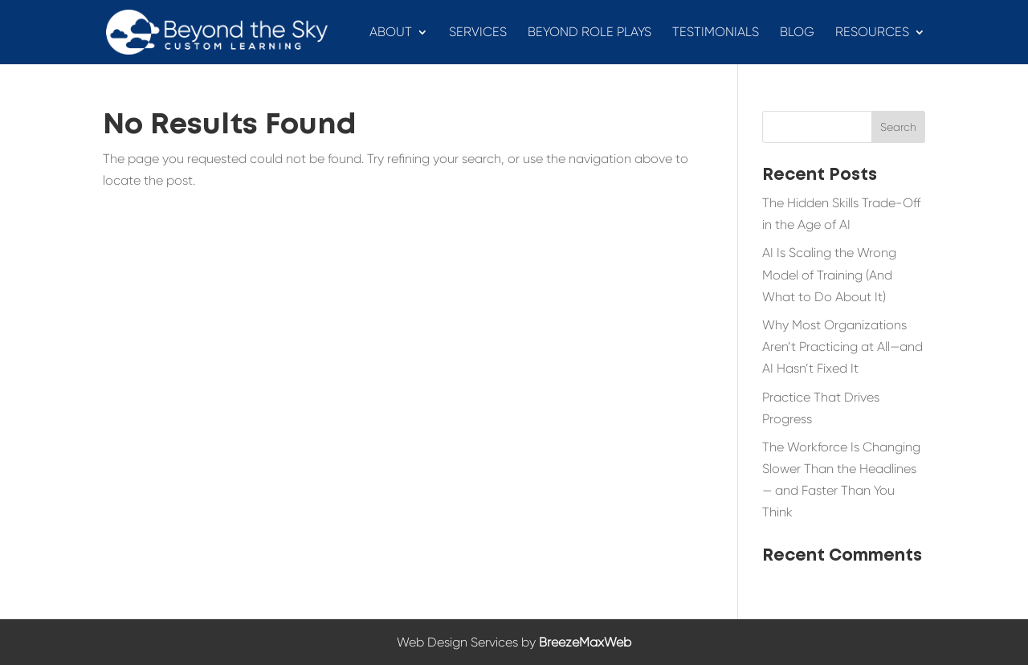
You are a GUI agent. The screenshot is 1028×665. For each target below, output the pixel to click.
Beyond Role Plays (589, 33)
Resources (872, 33)
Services (478, 33)
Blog (797, 33)
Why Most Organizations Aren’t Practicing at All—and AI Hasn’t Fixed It (842, 346)
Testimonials (715, 33)
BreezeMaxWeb (585, 642)
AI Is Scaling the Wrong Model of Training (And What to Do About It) (829, 274)
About (390, 33)
